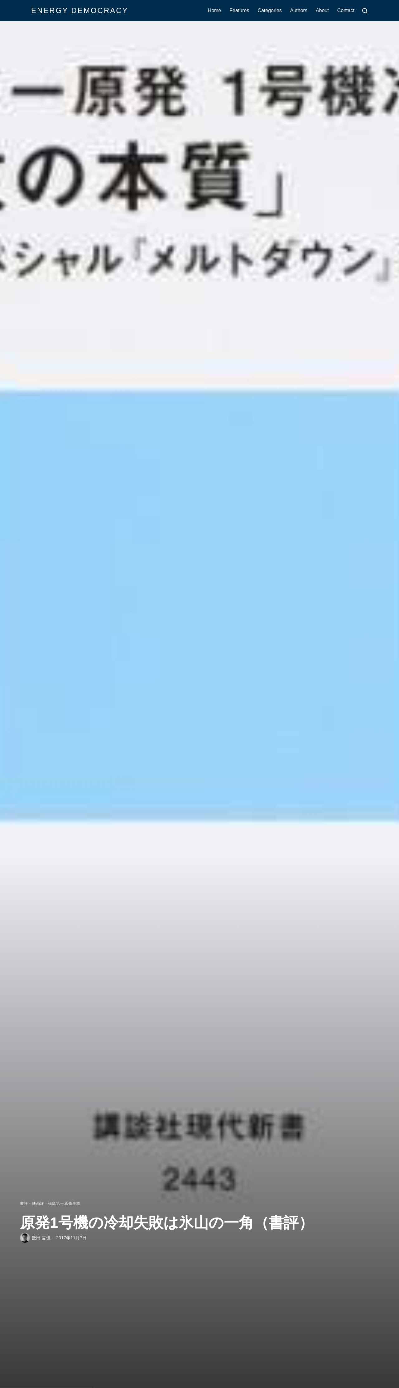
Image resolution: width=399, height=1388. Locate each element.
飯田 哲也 (41, 1237)
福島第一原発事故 (64, 1203)
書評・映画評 (32, 1203)
